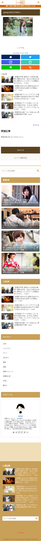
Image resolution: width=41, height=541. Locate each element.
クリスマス (6, 348)
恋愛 (4, 367)
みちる (20, 416)
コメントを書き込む (20, 158)
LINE (4, 344)
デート (5, 353)
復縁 (4, 362)
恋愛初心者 (6, 376)
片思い (5, 381)
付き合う (6, 357)
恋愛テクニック (8, 371)
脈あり (5, 385)
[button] (37, 171)
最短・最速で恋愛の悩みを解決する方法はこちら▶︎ (20, 6)
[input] (20, 171)
